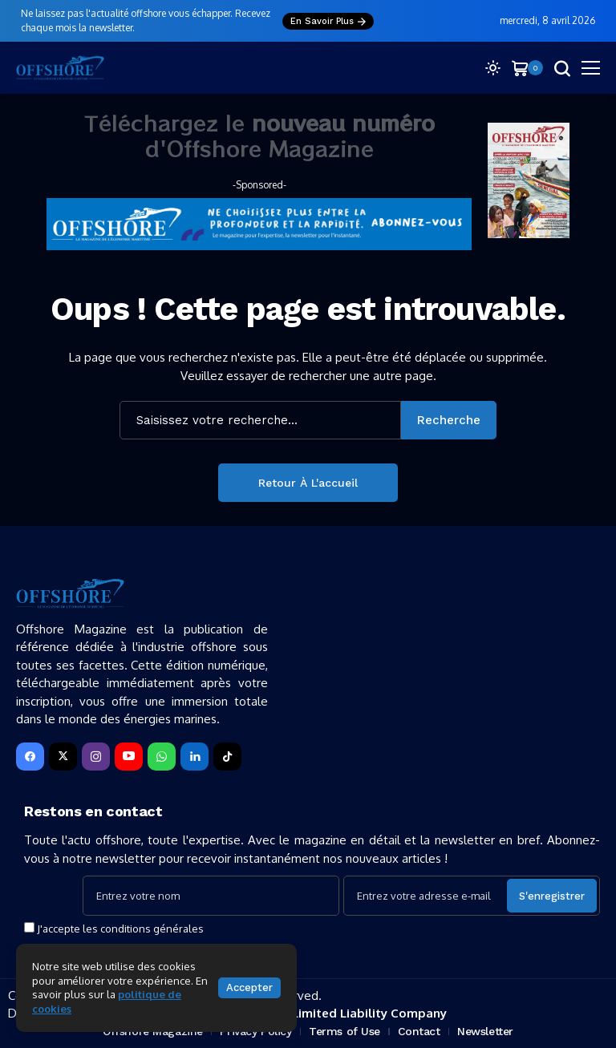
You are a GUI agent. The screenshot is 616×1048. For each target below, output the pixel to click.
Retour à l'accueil (308, 482)
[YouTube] (129, 757)
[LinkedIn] (194, 757)
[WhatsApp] (162, 757)
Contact (419, 1031)
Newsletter (485, 1031)
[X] (63, 757)
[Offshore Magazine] (60, 68)
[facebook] (30, 757)
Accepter (249, 987)
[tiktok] (227, 757)
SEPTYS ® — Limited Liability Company (330, 1013)
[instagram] (96, 757)
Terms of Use (344, 1031)
